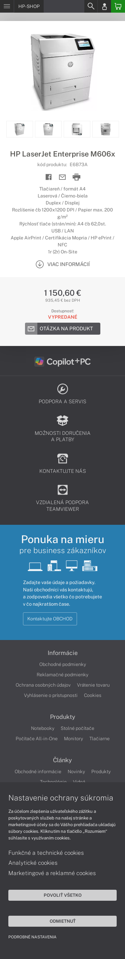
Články (62, 760)
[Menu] (7, 6)
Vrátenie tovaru (93, 685)
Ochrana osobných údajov (43, 685)
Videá (79, 782)
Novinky (76, 771)
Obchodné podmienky (62, 664)
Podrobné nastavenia (32, 937)
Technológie (53, 782)
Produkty (62, 717)
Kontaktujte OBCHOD (50, 618)
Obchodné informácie (38, 771)
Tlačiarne (99, 738)
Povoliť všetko (63, 895)
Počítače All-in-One (37, 738)
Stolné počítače (77, 728)
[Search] (90, 6)
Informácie (63, 653)
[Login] (104, 6)
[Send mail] (62, 177)
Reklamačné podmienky (62, 674)
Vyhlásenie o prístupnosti (51, 695)
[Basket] (118, 6)
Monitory (73, 738)
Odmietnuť (63, 921)
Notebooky (42, 728)
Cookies (92, 695)
